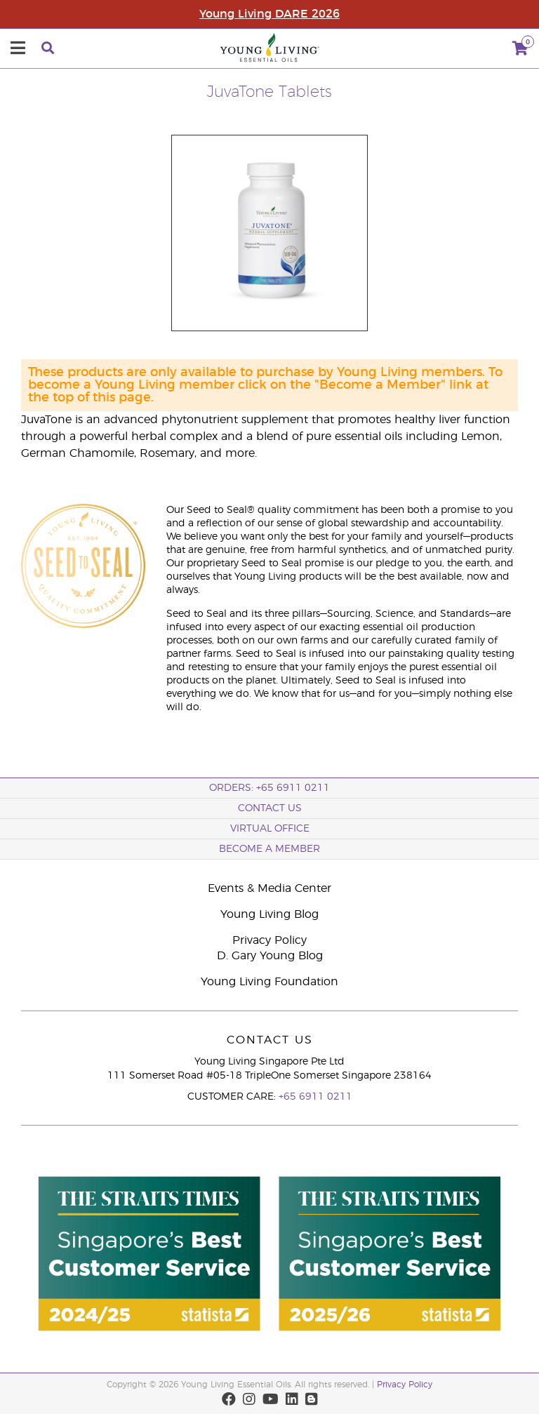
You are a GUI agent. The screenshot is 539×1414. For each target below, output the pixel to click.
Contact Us (270, 808)
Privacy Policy (269, 940)
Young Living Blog (269, 914)
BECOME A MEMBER (269, 849)
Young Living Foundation (269, 981)
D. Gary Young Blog (270, 955)
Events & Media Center (269, 888)
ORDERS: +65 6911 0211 (269, 788)
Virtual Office (270, 829)
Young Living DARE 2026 (269, 14)
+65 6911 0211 (315, 1097)
